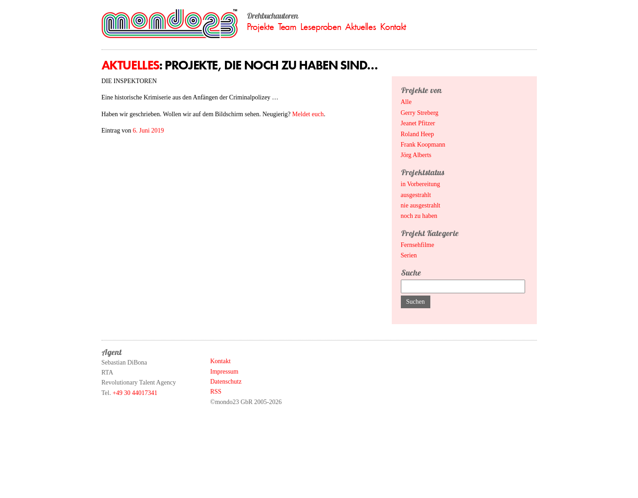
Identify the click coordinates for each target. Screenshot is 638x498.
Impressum (224, 371)
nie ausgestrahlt (420, 205)
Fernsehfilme (417, 245)
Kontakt (393, 26)
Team (287, 26)
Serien (409, 255)
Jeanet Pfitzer (418, 123)
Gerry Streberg (419, 112)
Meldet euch (308, 114)
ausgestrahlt (416, 195)
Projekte (260, 26)
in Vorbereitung (420, 184)
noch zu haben (419, 215)
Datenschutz (226, 381)
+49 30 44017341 (134, 393)
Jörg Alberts (416, 155)
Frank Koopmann (423, 144)
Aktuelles (360, 26)
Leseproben (320, 26)
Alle (406, 102)
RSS (216, 391)
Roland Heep (417, 134)
